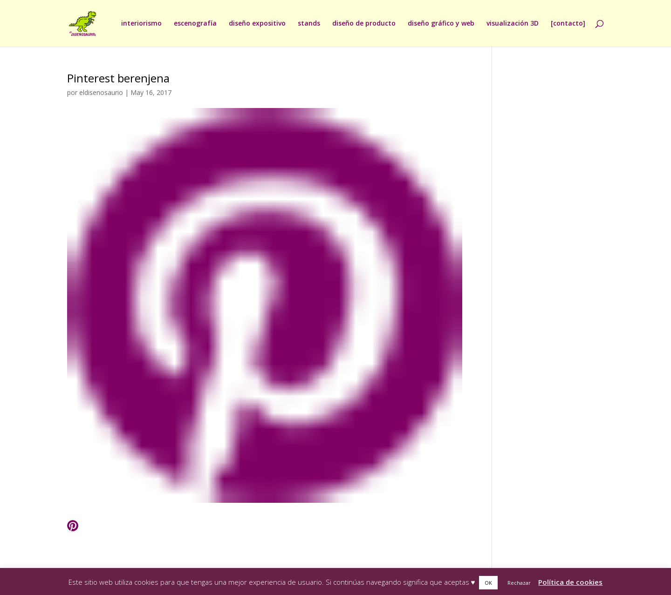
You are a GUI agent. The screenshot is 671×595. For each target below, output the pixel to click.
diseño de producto (364, 23)
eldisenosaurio (101, 92)
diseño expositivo (257, 23)
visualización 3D (512, 23)
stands (309, 23)
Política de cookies (570, 582)
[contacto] (568, 23)
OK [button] (488, 582)
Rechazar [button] (519, 582)
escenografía (195, 23)
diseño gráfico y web (441, 23)
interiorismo (141, 23)
